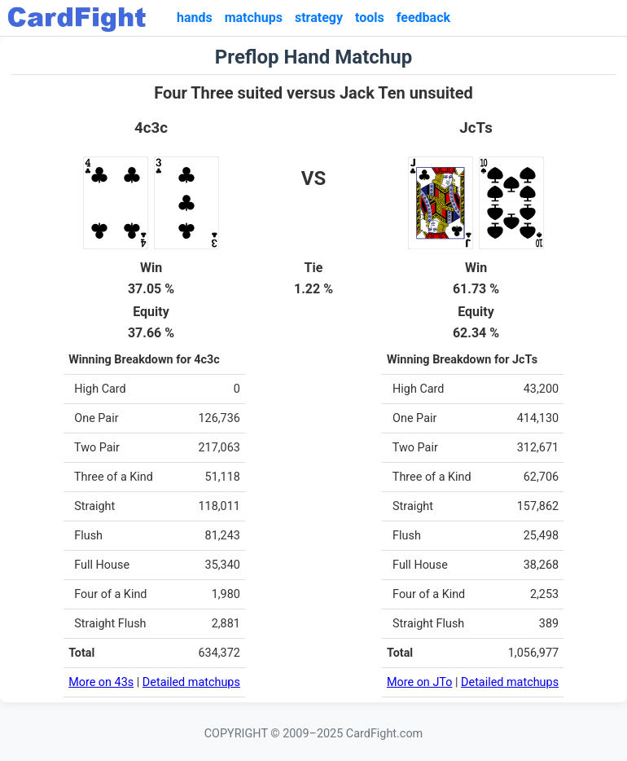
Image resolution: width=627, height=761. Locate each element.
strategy (319, 17)
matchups (254, 17)
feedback (423, 17)
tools (369, 17)
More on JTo (419, 682)
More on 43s (101, 682)
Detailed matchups (191, 682)
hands (195, 17)
